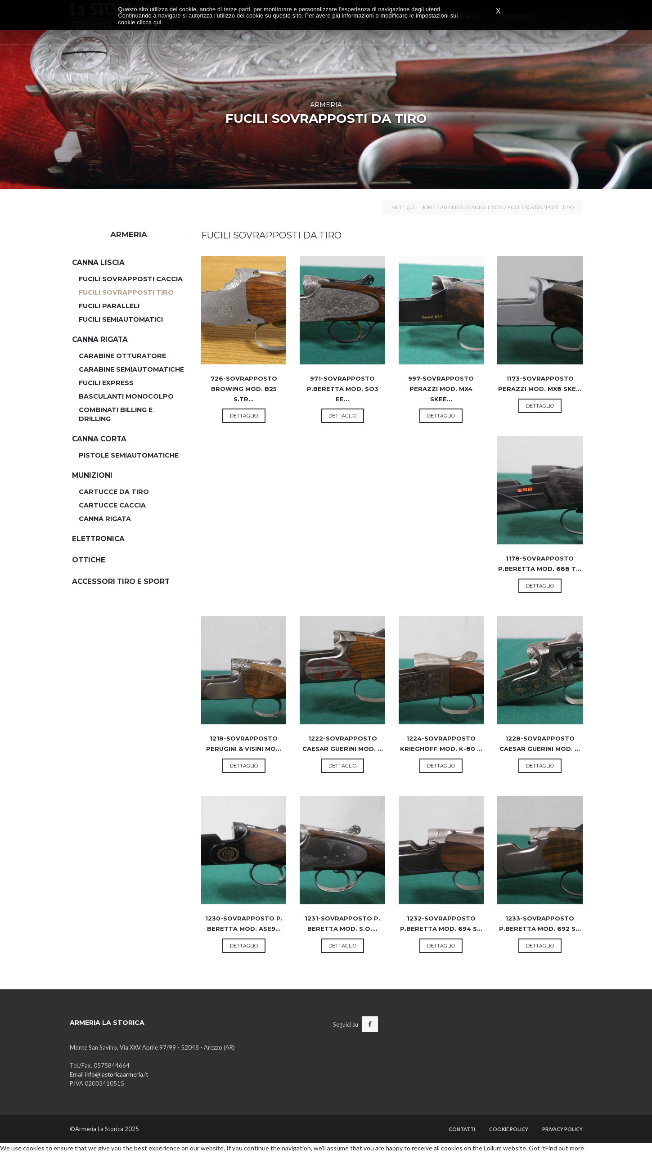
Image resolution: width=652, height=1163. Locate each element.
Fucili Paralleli (109, 306)
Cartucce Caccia (112, 505)
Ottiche (88, 560)
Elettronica (98, 538)
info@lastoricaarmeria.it (116, 1074)
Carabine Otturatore (122, 356)
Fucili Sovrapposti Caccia (131, 279)
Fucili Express (106, 383)
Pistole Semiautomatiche (129, 455)
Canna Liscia (485, 207)
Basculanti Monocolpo (126, 396)
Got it (537, 1148)
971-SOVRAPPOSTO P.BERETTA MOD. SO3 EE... (342, 388)
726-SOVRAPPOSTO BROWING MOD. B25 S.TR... (244, 388)
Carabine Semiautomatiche (131, 369)
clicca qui (149, 22)
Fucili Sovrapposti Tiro (126, 292)
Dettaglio (244, 416)
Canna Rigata (100, 339)
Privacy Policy (562, 1129)
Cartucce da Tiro (114, 492)
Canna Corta (99, 439)
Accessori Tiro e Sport (121, 581)
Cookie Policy (508, 1129)
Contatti (462, 1129)
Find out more (564, 1148)
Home (428, 207)
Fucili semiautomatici (121, 319)
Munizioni (92, 475)
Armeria (451, 207)
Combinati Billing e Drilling (116, 414)
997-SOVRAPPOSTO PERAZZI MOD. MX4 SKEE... (441, 388)
